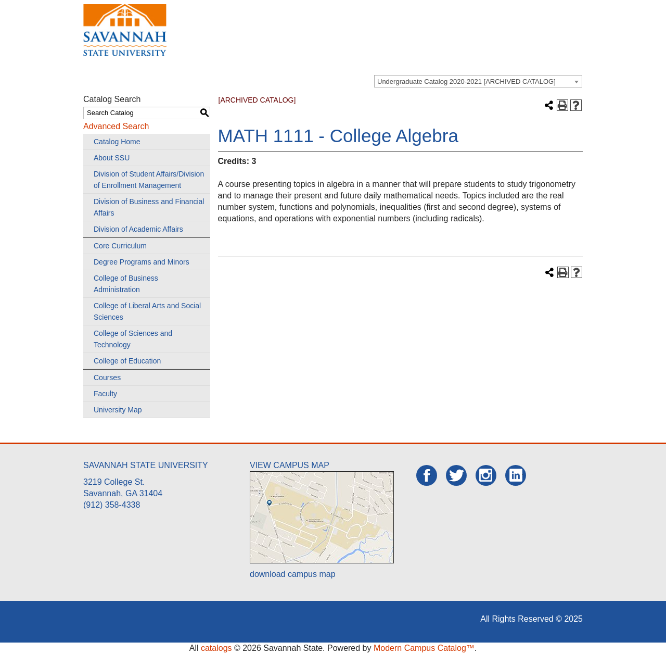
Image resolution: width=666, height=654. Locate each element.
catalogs (216, 648)
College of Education (127, 361)
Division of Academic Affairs (138, 229)
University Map (118, 410)
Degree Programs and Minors (141, 262)
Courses (107, 377)
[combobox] (478, 81)
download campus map (293, 574)
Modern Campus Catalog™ (424, 648)
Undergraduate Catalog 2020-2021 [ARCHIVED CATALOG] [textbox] (466, 81)
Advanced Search (116, 126)
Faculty (105, 393)
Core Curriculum (120, 246)
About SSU (112, 158)
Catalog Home (117, 141)
